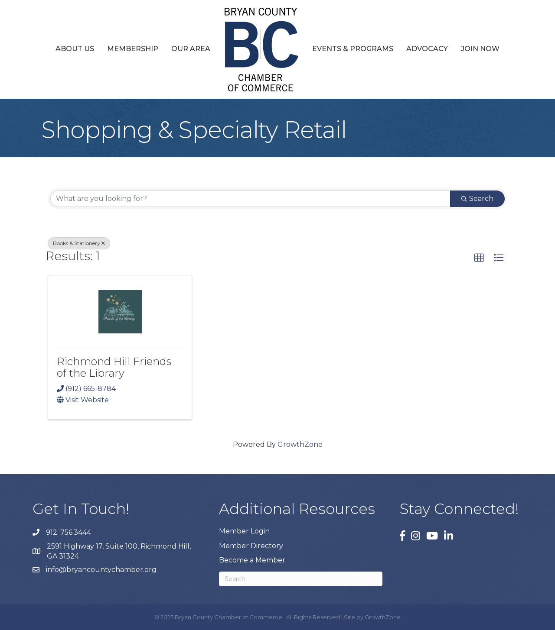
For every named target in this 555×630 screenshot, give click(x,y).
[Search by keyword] (250, 199)
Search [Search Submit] (477, 198)
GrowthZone (300, 444)
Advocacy (427, 49)
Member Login (244, 531)
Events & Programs (352, 49)
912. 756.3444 (68, 532)
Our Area (190, 49)
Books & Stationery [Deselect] (79, 243)
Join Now (480, 49)
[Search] (300, 579)
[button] (479, 258)
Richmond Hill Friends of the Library (114, 367)
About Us (75, 49)
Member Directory (251, 546)
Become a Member (252, 560)
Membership (132, 49)
